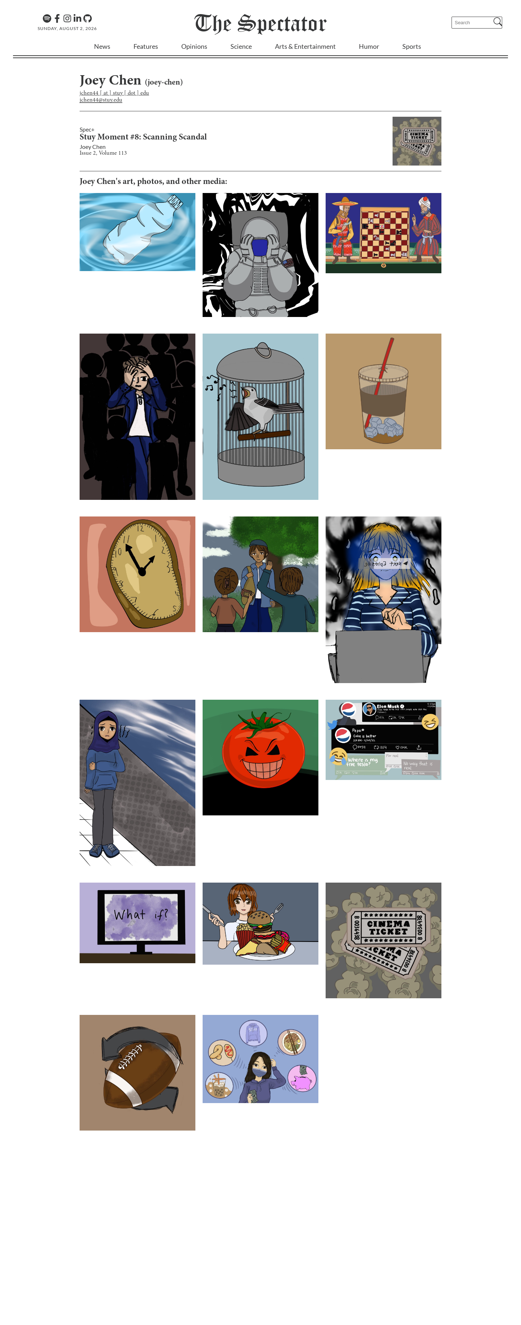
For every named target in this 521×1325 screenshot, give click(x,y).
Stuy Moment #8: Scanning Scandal (143, 137)
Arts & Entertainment (305, 46)
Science (241, 46)
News (102, 46)
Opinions (194, 46)
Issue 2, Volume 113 (103, 153)
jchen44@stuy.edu (101, 100)
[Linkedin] (77, 18)
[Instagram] (67, 18)
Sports (411, 46)
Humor (369, 46)
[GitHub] (87, 18)
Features (146, 46)
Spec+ (87, 129)
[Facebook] (57, 18)
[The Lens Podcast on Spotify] (47, 18)
